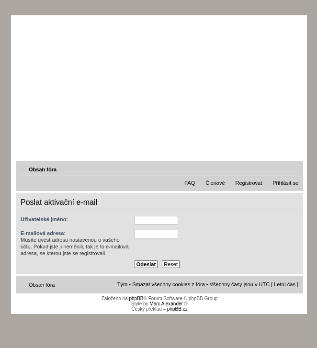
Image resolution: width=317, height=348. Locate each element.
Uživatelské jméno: (44, 219)
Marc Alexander (165, 303)
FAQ (189, 183)
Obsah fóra (43, 169)
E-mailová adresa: (43, 233)
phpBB (136, 298)
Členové (215, 183)
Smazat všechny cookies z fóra (168, 284)
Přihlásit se (285, 183)
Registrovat (249, 183)
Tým (122, 284)
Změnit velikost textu (292, 169)
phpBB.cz (177, 309)
